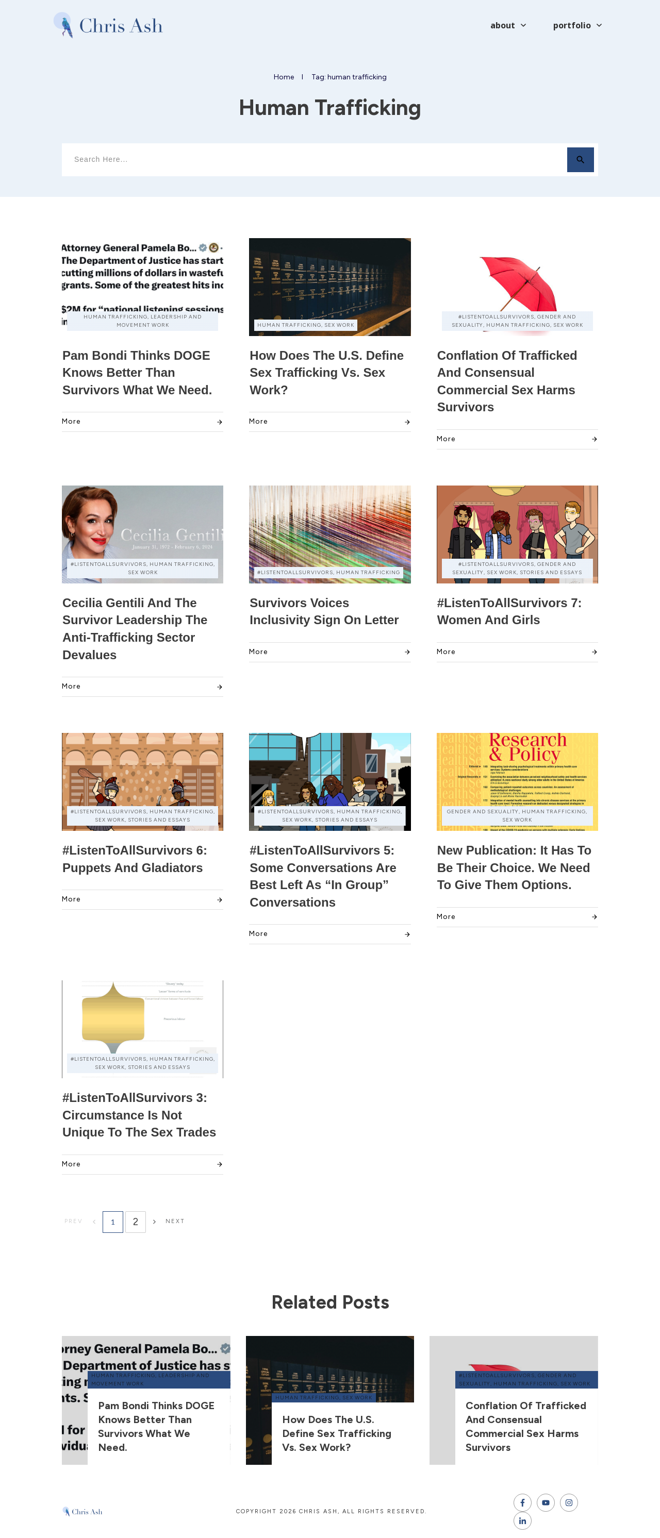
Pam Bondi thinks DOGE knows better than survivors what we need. (137, 372)
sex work (357, 1397)
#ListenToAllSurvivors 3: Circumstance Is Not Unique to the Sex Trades (139, 1115)
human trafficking (123, 1375)
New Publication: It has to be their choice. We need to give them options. (514, 867)
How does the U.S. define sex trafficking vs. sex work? (327, 372)
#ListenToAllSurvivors (497, 1375)
